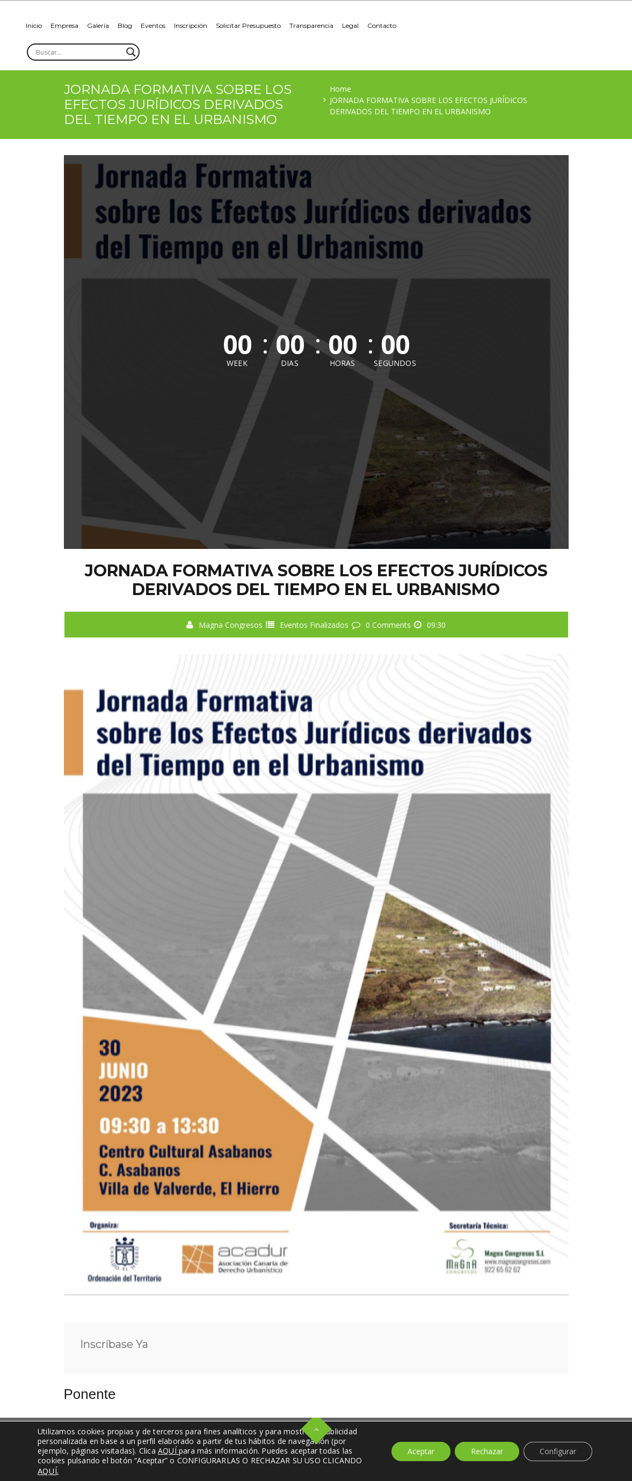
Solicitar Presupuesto (248, 25)
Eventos (153, 25)
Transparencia (311, 25)
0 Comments (388, 625)
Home (340, 89)
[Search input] (78, 52)
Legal (350, 25)
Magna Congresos (231, 625)
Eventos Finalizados (314, 625)
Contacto (381, 25)
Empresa (64, 25)
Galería (98, 25)
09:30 (436, 625)
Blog (125, 25)
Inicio (34, 25)
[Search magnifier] (131, 52)
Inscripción (190, 25)
